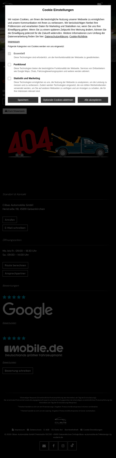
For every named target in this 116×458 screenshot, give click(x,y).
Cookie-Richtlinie (78, 36)
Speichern (23, 100)
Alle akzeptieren (92, 100)
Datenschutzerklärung (56, 36)
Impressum (14, 41)
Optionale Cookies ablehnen (58, 100)
